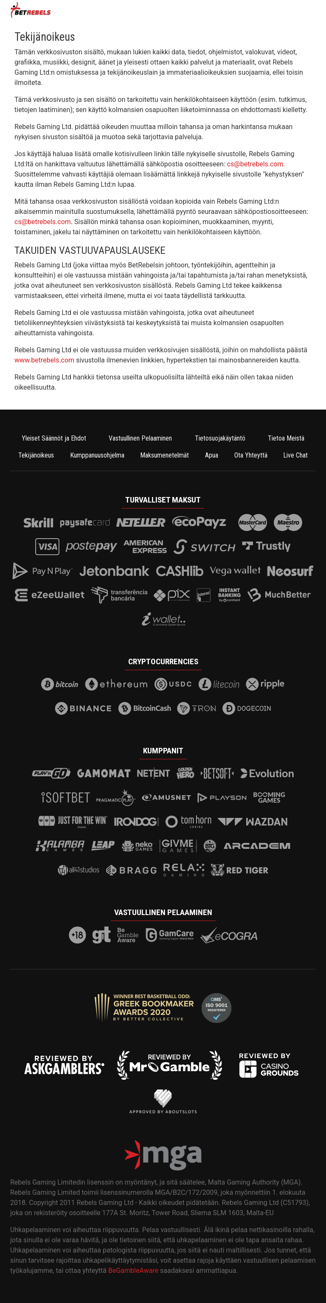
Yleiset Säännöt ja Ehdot (54, 438)
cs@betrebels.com (255, 164)
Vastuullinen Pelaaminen (140, 438)
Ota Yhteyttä (250, 455)
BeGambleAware (133, 1270)
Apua (211, 455)
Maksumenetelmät (164, 455)
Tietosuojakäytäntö (220, 438)
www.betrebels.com (44, 360)
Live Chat (295, 455)
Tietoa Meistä (286, 438)
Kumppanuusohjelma (97, 455)
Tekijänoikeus (36, 455)
